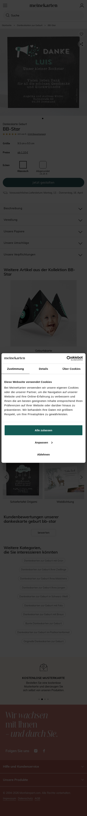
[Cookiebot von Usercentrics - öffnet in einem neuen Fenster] (67, 358)
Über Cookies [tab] (71, 368)
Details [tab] (43, 368)
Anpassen (44, 442)
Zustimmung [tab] (15, 368)
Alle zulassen (43, 430)
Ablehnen (43, 454)
